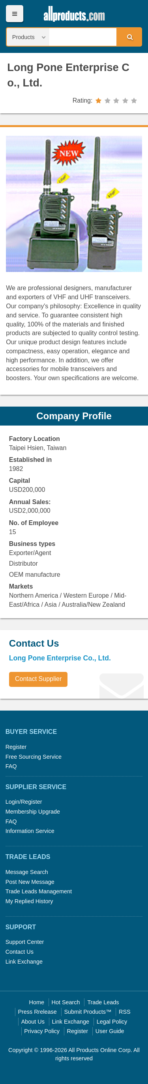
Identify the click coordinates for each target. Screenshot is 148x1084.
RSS (125, 1012)
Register (16, 747)
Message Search (27, 872)
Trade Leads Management (39, 891)
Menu (14, 13)
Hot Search (66, 1002)
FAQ (11, 766)
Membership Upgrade (33, 811)
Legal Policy (112, 1021)
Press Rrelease (37, 1012)
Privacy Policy (42, 1031)
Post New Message (30, 882)
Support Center (25, 942)
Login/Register (24, 802)
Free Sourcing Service (34, 757)
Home (36, 1002)
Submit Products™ (87, 1012)
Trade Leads (103, 1002)
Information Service (30, 831)
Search (129, 36)
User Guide (110, 1031)
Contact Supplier (38, 678)
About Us (33, 1021)
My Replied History (29, 901)
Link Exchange (24, 961)
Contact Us (20, 952)
